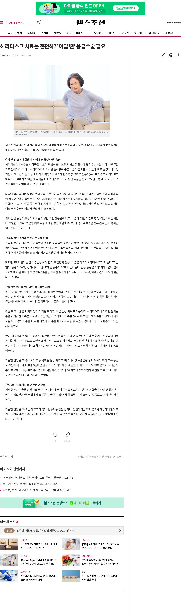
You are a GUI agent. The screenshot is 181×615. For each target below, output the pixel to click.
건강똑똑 (169, 33)
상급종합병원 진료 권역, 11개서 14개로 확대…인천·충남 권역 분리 (38, 546)
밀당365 (98, 33)
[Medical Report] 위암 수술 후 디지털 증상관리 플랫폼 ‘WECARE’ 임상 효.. (38, 561)
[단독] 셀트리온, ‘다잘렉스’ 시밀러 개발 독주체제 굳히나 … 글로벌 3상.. (100, 546)
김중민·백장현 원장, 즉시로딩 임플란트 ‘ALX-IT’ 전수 (61, 530)
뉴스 (10, 33)
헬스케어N (154, 33)
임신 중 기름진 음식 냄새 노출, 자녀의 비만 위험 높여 (99, 577)
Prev (117, 530)
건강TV (57, 33)
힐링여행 (138, 33)
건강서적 (124, 33)
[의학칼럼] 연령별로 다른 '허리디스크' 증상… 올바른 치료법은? (38, 477)
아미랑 (111, 33)
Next (120, 530)
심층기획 (31, 33)
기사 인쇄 (171, 55)
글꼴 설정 (178, 55)
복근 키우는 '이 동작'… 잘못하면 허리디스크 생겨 (30, 484)
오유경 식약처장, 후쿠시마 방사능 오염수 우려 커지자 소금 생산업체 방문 (100, 561)
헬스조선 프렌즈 (75, 33)
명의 (19, 33)
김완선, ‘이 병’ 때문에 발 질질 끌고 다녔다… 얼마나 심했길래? (37, 490)
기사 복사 (164, 55)
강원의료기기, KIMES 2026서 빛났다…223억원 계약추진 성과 (38, 577)
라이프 (44, 33)
